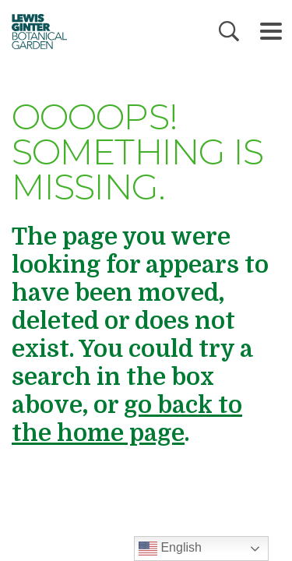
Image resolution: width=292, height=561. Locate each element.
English (170, 548)
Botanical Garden (34, 31)
